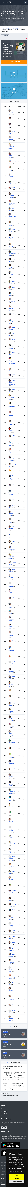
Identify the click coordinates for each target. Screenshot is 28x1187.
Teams (5, 1113)
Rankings (5, 35)
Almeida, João (12, 125)
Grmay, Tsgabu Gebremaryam (12, 382)
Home (2, 28)
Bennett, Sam (12, 814)
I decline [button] (17, 1178)
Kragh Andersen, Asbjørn (12, 858)
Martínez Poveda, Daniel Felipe (12, 362)
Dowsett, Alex (12, 742)
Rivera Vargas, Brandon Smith (12, 478)
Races (7, 28)
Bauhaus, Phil (12, 990)
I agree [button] (16, 1175)
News (5, 1116)
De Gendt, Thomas (11, 718)
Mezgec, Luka (12, 843)
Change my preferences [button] (16, 1181)
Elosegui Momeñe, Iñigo (11, 830)
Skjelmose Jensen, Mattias (11, 148)
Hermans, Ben (12, 216)
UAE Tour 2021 (15, 28)
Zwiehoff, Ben (12, 301)
